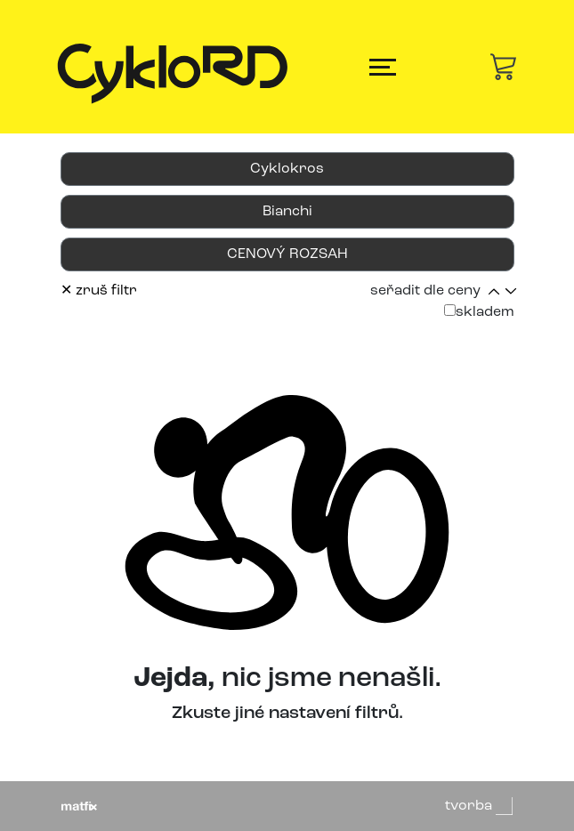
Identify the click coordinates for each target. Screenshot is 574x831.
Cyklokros (287, 169)
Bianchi (287, 212)
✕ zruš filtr (99, 291)
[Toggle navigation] (382, 67)
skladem (479, 311)
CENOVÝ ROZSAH (287, 254)
